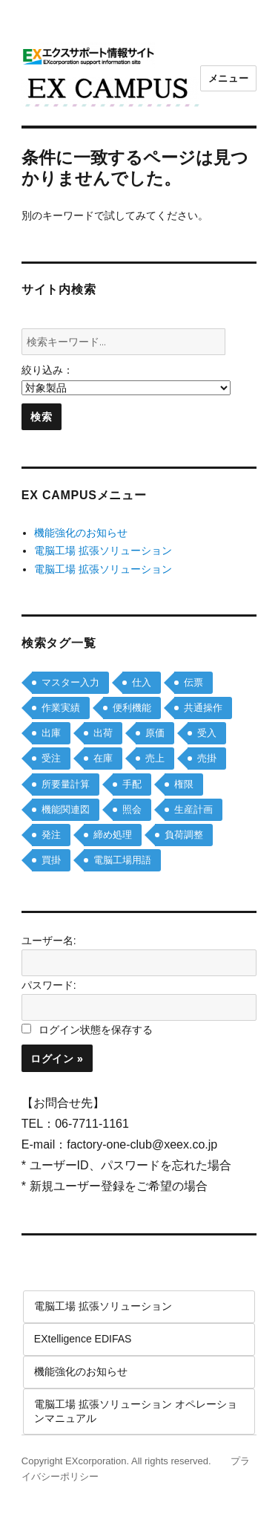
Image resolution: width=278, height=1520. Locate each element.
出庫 (51, 732)
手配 (132, 784)
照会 (132, 809)
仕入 (141, 682)
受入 (206, 732)
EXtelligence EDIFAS (83, 1339)
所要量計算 (66, 784)
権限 (183, 784)
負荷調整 (184, 834)
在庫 (103, 758)
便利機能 (132, 707)
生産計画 (193, 809)
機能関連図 (66, 809)
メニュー (228, 78)
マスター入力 (70, 682)
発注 (51, 834)
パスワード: (48, 985)
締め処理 (112, 834)
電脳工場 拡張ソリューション (103, 550)
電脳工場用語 (122, 859)
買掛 (51, 859)
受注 (51, 758)
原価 (155, 732)
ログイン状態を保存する (96, 1030)
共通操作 (203, 707)
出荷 (103, 732)
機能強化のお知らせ (81, 533)
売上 (155, 758)
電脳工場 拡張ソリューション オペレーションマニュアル (135, 1410)
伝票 (193, 682)
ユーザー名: (48, 940)
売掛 (206, 758)
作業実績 (61, 707)
